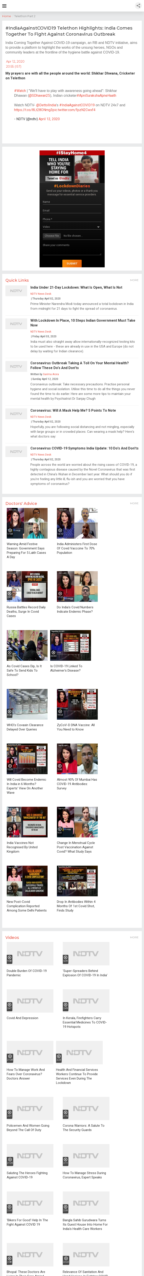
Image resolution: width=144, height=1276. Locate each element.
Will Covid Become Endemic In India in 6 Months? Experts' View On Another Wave (26, 786)
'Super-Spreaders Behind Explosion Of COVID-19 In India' (85, 973)
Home (8, 16)
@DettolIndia (46, 105)
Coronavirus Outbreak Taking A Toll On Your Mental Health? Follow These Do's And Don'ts (79, 365)
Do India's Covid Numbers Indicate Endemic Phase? (75, 609)
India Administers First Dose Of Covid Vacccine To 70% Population (77, 548)
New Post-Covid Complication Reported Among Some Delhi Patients (27, 906)
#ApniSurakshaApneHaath (96, 95)
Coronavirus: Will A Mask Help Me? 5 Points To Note (73, 410)
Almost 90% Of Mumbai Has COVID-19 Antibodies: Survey (77, 784)
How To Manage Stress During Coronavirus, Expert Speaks (84, 1175)
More (134, 280)
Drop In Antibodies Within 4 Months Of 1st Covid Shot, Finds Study (76, 906)
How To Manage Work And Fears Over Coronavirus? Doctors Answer (26, 1074)
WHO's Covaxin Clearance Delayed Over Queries (25, 727)
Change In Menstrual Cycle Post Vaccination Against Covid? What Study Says (76, 847)
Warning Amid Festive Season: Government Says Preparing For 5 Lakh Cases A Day (26, 550)
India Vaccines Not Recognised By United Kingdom (22, 847)
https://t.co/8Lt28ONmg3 (33, 110)
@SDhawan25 (39, 95)
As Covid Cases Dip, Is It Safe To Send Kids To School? (24, 670)
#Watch (20, 91)
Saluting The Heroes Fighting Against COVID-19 (27, 1175)
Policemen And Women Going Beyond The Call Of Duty (28, 1128)
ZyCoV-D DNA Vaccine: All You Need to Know (76, 727)
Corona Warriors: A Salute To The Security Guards (83, 1128)
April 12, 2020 (49, 119)
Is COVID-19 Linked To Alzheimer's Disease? (66, 668)
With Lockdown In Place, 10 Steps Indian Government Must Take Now (82, 322)
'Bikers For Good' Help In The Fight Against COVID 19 (27, 1222)
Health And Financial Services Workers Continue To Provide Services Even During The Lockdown (77, 1076)
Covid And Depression (22, 1018)
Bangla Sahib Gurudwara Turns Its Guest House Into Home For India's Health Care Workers (85, 1224)
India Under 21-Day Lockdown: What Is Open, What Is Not (76, 287)
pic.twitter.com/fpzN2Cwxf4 (74, 110)
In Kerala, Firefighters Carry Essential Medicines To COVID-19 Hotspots (85, 1022)
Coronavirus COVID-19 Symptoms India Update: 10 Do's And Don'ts (84, 448)
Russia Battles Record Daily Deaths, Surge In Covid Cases (26, 611)
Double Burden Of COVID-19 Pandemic (27, 973)
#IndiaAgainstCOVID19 (77, 105)
